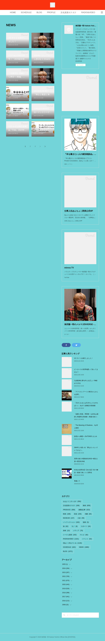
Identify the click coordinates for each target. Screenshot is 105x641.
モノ (74, 526)
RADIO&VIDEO (88, 12)
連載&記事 (84, 510)
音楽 (77, 514)
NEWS (84, 547)
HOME (13, 12)
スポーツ (85, 526)
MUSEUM (68, 518)
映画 (67, 514)
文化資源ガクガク (68, 12)
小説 (81, 518)
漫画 (86, 522)
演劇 (88, 514)
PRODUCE (69, 510)
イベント (87, 539)
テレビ (84, 535)
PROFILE (51, 12)
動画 (86, 505)
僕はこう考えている (72, 543)
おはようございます (72, 501)
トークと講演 (69, 535)
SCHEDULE (26, 12)
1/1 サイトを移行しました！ (83, 358)
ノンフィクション (71, 522)
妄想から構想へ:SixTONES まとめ (85, 436)
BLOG (39, 12)
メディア (78, 530)
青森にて (77, 481)
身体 (66, 530)
